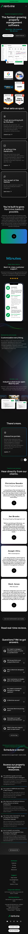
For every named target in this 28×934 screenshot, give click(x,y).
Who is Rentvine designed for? (15, 637)
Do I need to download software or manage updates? (14, 657)
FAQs (14, 848)
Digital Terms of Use (13, 874)
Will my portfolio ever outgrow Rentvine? (14, 627)
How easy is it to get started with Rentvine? (14, 685)
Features (14, 830)
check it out (7, 134)
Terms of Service (16, 872)
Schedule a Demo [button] (8, 35)
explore (6, 165)
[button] (7, 888)
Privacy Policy (11, 877)
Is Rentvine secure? (13, 667)
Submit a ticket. (22, 721)
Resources (14, 836)
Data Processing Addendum (13, 875)
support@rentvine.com (7, 926)
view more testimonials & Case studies (14, 585)
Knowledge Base (14, 846)
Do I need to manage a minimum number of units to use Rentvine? (15, 617)
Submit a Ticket (14, 851)
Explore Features (20, 35)
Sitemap (18, 877)
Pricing (14, 832)
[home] (8, 6)
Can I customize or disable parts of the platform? (15, 646)
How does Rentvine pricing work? (15, 676)
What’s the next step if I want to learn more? (15, 695)
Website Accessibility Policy (20, 926)
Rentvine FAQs (14, 702)
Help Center (14, 844)
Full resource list (14, 816)
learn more (7, 191)
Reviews (14, 834)
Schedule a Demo (14, 1)
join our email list (14, 897)
